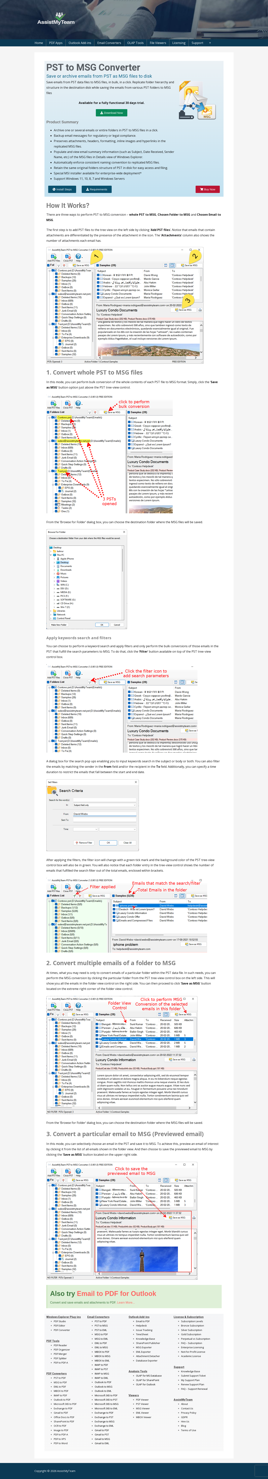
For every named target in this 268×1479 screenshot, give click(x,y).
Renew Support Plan (192, 1384)
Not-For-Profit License (193, 1351)
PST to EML (101, 1330)
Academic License (191, 1356)
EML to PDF (60, 1386)
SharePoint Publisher (148, 1343)
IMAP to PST (101, 1369)
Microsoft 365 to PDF (106, 1395)
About (184, 1404)
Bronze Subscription (192, 1325)
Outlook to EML (103, 1391)
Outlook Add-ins (80, 43)
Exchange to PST (104, 1417)
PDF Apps (56, 43)
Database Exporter (146, 1360)
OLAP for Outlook (145, 1384)
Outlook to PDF (62, 1399)
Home (39, 43)
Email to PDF (143, 1321)
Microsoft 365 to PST (106, 1399)
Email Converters (109, 43)
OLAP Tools (135, 43)
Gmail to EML (102, 1443)
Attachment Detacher (148, 1356)
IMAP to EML (101, 1378)
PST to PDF (60, 1378)
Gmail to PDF (102, 1430)
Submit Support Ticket (193, 1375)
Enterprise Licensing (192, 1347)
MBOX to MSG (102, 1356)
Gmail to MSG (102, 1439)
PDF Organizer (62, 1349)
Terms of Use (188, 1430)
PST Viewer (142, 1404)
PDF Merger (60, 1354)
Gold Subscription (191, 1334)
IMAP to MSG (102, 1373)
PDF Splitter (60, 1358)
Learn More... (126, 1302)
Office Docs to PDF (64, 1417)
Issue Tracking (144, 1330)
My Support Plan (190, 1380)
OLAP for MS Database (149, 1375)
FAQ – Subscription (191, 1343)
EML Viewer (142, 1412)
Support (197, 43)
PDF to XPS (60, 1439)
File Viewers (158, 43)
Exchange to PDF (63, 1408)
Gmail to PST (102, 1434)
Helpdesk (141, 1325)
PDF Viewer (142, 1399)
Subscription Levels (192, 1321)
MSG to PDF (60, 1382)
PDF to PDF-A (61, 1362)
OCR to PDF (60, 1425)
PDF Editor (59, 1325)
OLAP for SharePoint (147, 1380)
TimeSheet (142, 1334)
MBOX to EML (102, 1360)
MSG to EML (101, 1338)
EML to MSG (101, 1347)
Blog (183, 1425)
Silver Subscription (191, 1330)
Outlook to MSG (103, 1386)
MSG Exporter (144, 1347)
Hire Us (185, 1421)
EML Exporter (143, 1351)
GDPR (184, 1417)
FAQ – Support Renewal (194, 1389)
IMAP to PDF (60, 1395)
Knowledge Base (145, 1338)
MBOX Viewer (143, 1417)
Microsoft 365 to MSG (107, 1404)
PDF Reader (60, 1345)
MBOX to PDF (61, 1391)
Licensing (179, 43)
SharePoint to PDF (64, 1421)
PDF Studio (60, 1321)
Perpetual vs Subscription (195, 1338)
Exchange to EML (104, 1425)
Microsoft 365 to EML (106, 1408)
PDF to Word (61, 1443)
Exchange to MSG (104, 1421)
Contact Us (187, 1408)
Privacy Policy (188, 1412)
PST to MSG (101, 1325)
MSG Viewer (143, 1408)
